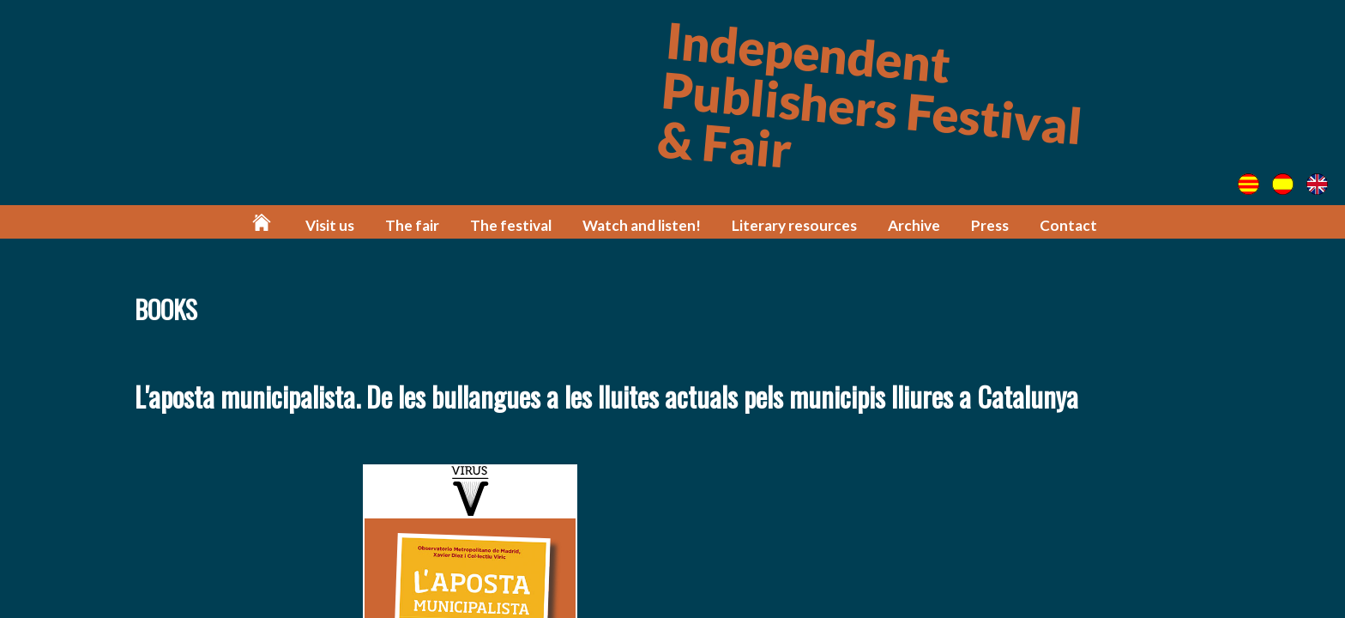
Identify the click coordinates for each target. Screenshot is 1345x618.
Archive (914, 225)
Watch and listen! (641, 225)
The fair (412, 225)
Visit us (329, 225)
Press (990, 225)
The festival (511, 225)
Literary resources (794, 225)
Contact (1068, 225)
